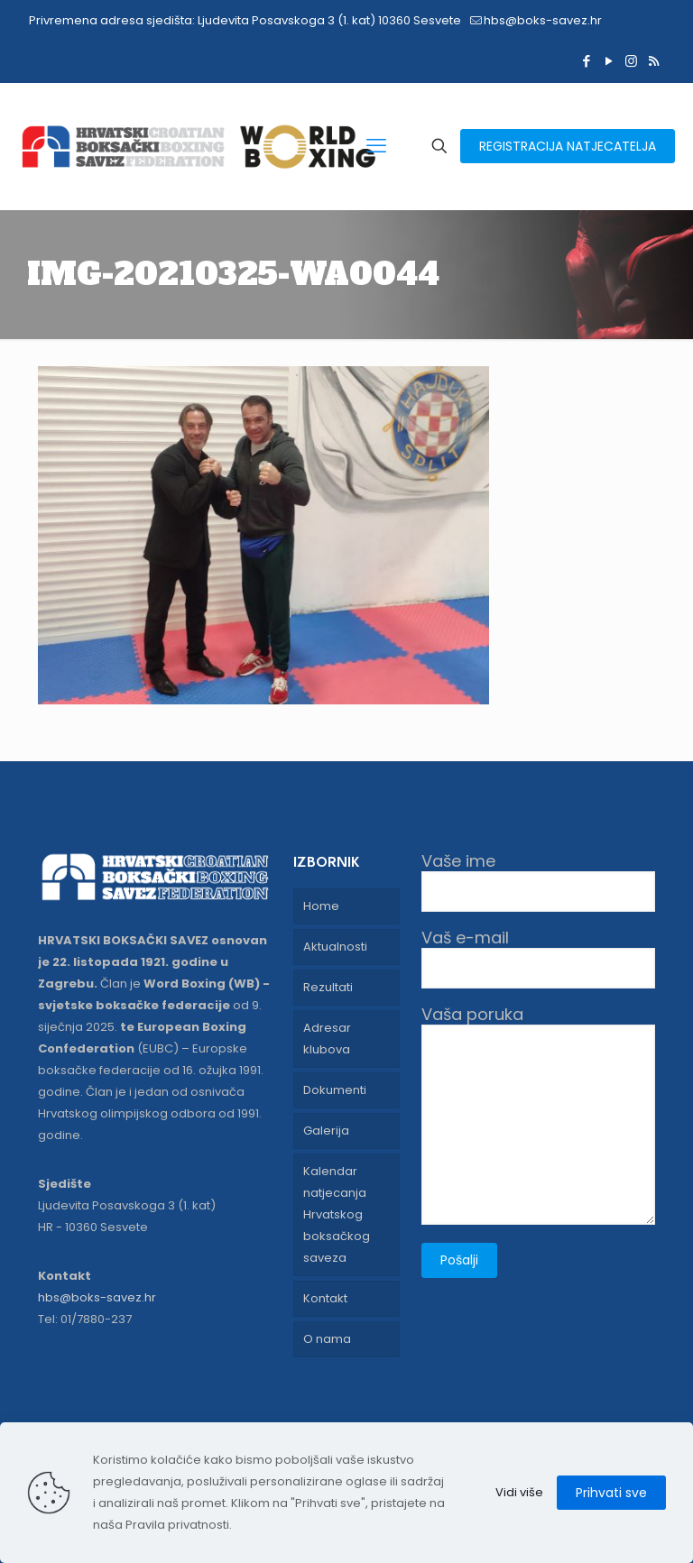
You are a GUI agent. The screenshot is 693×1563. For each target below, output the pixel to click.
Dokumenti (334, 1090)
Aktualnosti (335, 946)
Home (321, 906)
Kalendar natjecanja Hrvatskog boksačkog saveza (336, 1214)
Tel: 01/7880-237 (85, 1319)
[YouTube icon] (608, 60)
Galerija (326, 1130)
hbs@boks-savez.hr (97, 1297)
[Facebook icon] (586, 60)
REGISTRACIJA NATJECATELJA (567, 146)
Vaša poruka (538, 1115)
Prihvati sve (611, 1493)
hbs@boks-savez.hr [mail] (543, 20)
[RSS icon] (654, 60)
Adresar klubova (327, 1038)
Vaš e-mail (538, 958)
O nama (327, 1338)
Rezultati (328, 987)
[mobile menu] (376, 146)
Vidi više (519, 1492)
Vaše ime (538, 881)
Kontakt (325, 1298)
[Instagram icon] (631, 60)
